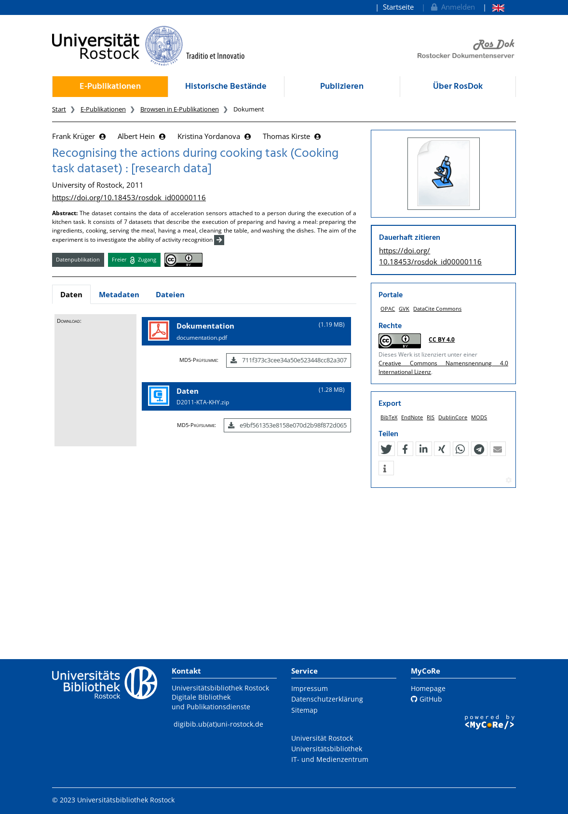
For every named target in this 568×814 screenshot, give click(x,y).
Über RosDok (458, 87)
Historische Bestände (226, 87)
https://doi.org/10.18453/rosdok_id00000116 (129, 197)
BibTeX (388, 421)
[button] (386, 454)
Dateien (170, 294)
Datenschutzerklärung (327, 699)
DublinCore (452, 421)
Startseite (398, 7)
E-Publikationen (110, 87)
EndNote (412, 421)
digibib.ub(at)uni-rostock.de (218, 724)
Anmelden (452, 7)
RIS (430, 421)
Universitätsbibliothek (326, 748)
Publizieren (342, 87)
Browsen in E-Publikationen (179, 109)
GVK (404, 308)
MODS (479, 421)
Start (59, 109)
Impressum (309, 688)
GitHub (426, 699)
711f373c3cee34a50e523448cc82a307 (288, 360)
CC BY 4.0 (442, 339)
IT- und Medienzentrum (329, 759)
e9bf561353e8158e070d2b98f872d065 (287, 425)
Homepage (428, 688)
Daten (71, 294)
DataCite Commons (437, 308)
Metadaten (119, 294)
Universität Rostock (322, 738)
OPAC (387, 308)
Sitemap (304, 710)
